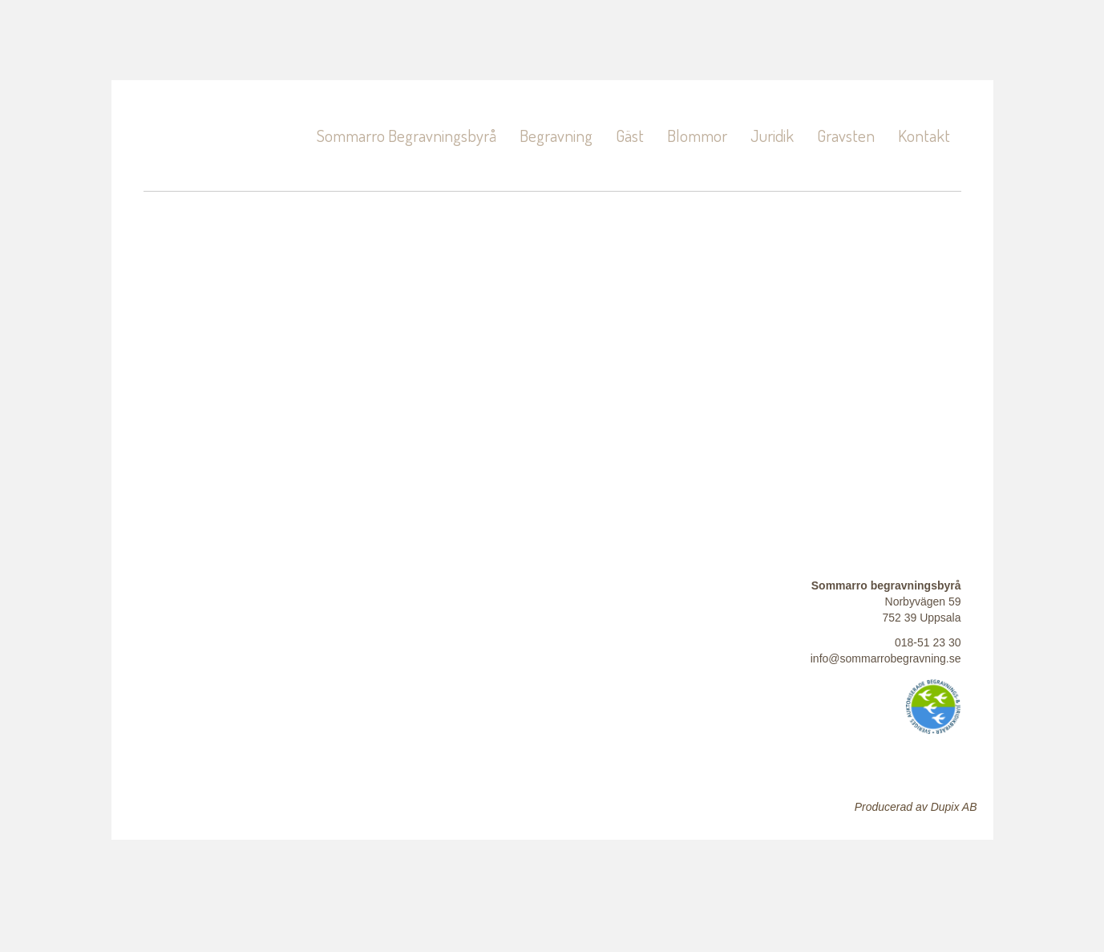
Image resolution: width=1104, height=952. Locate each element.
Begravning (556, 135)
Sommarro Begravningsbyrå (406, 135)
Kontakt (924, 135)
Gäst (630, 135)
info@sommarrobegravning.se (886, 658)
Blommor (697, 135)
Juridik (772, 135)
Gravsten (846, 135)
